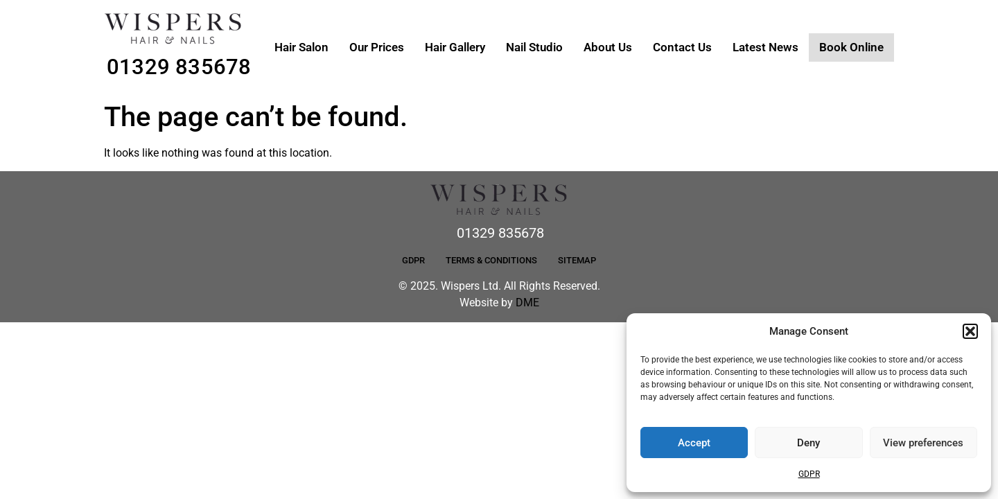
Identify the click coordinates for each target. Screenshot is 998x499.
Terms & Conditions (491, 260)
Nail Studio (534, 47)
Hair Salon (301, 47)
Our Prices (376, 47)
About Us (608, 47)
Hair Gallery (455, 47)
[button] (970, 331)
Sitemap (577, 260)
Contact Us (682, 47)
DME (527, 302)
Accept (694, 443)
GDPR (809, 474)
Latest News (765, 47)
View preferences (923, 443)
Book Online (851, 47)
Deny (808, 443)
